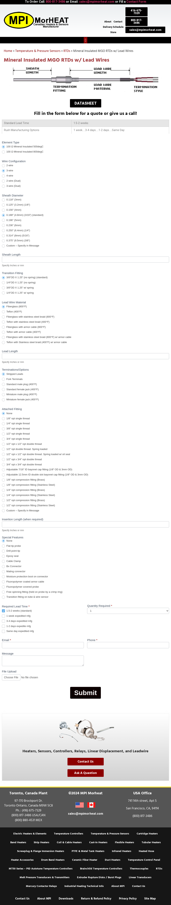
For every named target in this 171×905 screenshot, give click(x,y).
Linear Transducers (140, 877)
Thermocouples (139, 869)
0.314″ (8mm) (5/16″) (15, 235)
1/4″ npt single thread (16, 423)
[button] (85, 40)
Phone (92, 640)
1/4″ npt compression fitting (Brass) (23, 490)
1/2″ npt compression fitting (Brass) (23, 500)
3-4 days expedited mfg (17, 621)
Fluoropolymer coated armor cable (23, 581)
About (107, 22)
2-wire (7, 165)
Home (8, 51)
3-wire (7, 170)
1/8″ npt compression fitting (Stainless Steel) (28, 485)
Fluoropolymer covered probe (20, 587)
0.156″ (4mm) (11, 210)
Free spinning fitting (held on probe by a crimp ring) (32, 592)
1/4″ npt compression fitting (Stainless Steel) (28, 495)
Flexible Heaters (124, 842)
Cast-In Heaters (98, 842)
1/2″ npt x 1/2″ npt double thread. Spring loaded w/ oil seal (36, 454)
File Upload (9, 671)
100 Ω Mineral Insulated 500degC (22, 146)
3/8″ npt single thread (16, 428)
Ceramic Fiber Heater (84, 860)
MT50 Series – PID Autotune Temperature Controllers (40, 869)
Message (8, 653)
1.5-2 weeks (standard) (17, 611)
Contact (118, 22)
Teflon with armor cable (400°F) (21, 332)
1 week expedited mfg (16, 616)
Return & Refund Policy (96, 898)
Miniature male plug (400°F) (19, 394)
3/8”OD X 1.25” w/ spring (18, 287)
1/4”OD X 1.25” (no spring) (19, 282)
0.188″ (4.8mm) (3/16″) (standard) (22, 215)
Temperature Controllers (68, 834)
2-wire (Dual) (11, 181)
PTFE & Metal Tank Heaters (88, 851)
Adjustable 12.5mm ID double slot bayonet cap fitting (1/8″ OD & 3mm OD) (45, 474)
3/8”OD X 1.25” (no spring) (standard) (25, 277)
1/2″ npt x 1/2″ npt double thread (22, 444)
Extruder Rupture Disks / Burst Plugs (99, 877)
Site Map (150, 898)
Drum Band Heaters (52, 860)
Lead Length (10, 351)
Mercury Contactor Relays (41, 886)
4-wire (7, 175)
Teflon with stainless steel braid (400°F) (26, 322)
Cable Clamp (11, 561)
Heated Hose (146, 851)
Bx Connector (11, 566)
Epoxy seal (10, 556)
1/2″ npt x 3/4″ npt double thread (22, 459)
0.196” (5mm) (11, 220)
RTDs (66, 51)
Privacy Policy (128, 898)
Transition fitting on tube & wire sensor (25, 597)
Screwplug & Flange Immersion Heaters (40, 851)
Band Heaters (18, 842)
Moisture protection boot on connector (25, 576)
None (7, 413)
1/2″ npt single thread (16, 433)
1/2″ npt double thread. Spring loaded (24, 449)
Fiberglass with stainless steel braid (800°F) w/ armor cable (36, 337)
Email (6, 640)
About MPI (117, 886)
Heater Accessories (22, 860)
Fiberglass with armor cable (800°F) (24, 327)
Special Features (12, 537)
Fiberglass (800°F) (14, 306)
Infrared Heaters (121, 851)
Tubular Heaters (151, 842)
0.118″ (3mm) (11, 199)
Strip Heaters (41, 842)
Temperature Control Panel (144, 860)
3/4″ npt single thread (16, 439)
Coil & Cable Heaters (69, 842)
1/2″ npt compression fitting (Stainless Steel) (28, 505)
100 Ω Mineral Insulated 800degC (22, 151)
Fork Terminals (12, 379)
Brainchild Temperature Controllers (101, 869)
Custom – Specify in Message (20, 245)
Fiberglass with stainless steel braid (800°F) (28, 317)
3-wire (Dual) (11, 186)
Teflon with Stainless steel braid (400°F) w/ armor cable (34, 342)
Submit (85, 692)
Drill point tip (11, 551)
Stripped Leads (12, 374)
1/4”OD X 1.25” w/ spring (18, 293)
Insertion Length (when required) (22, 519)
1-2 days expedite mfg (16, 626)
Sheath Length (11, 254)
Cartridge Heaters (147, 834)
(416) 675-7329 (31, 810)
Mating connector (13, 571)
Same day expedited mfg (18, 631)
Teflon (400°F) (12, 311)
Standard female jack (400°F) (20, 389)
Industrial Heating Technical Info (84, 886)
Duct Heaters (112, 860)
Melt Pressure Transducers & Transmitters (44, 877)
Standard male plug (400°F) (19, 384)
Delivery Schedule (113, 27)
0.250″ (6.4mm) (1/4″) (16, 230)
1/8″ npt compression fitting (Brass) (23, 480)
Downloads (66, 898)
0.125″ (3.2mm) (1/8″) (16, 205)
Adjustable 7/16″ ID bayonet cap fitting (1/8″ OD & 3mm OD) (37, 469)
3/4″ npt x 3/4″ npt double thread (22, 464)
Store (113, 32)
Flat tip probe (11, 546)
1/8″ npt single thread (16, 418)
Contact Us (138, 886)
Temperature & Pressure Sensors (37, 51)
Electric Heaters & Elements (29, 834)
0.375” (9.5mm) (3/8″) (16, 240)
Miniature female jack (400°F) (20, 399)
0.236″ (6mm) (11, 225)
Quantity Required (99, 605)
